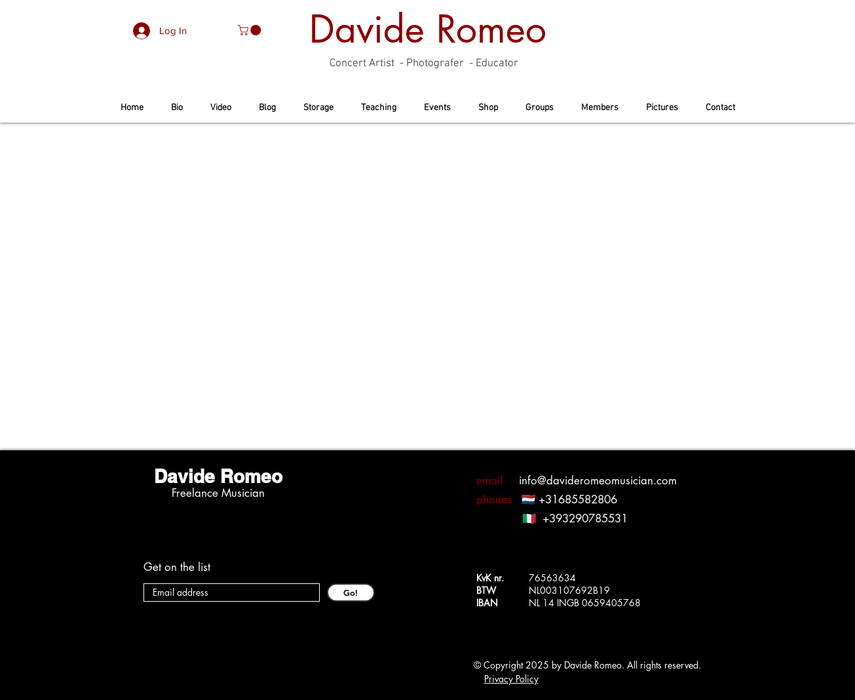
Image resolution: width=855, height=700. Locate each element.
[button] (250, 30)
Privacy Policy (511, 678)
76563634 (552, 578)
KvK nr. (494, 578)
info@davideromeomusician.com (598, 480)
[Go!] (351, 592)
